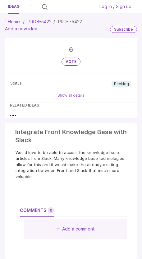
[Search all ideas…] (71, 7)
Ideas (13, 6)
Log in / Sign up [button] (116, 6)
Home (13, 21)
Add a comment (75, 228)
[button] (30, 6)
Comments (37, 210)
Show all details (71, 95)
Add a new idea (21, 28)
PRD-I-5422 (40, 21)
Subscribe (123, 29)
